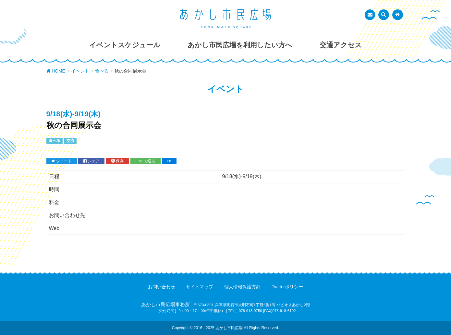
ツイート (62, 161)
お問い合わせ (161, 286)
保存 (117, 161)
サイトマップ (199, 286)
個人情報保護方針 (242, 286)
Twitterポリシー (287, 286)
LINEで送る (146, 161)
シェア (91, 161)
